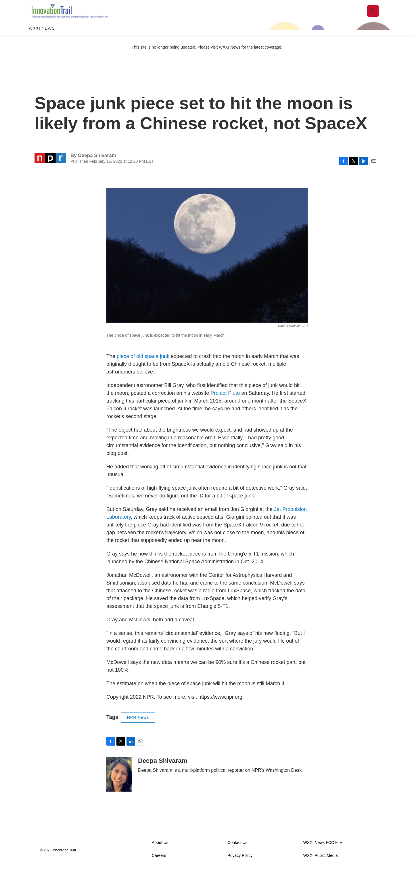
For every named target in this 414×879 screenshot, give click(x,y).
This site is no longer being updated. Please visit (175, 55)
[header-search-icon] (376, 15)
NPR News (138, 726)
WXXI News (42, 37)
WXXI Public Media (320, 864)
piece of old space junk (143, 365)
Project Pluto (225, 402)
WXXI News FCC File (322, 851)
